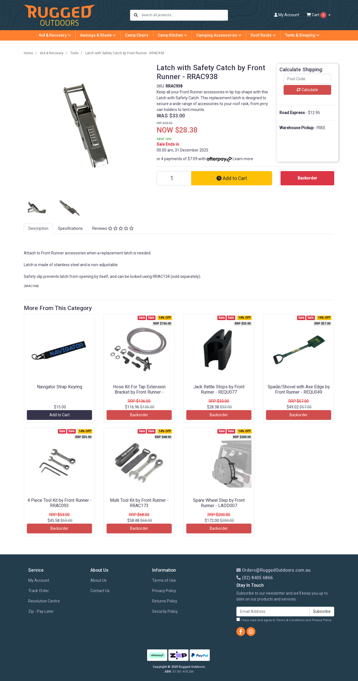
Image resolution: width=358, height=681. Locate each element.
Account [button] (286, 15)
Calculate (307, 90)
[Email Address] (273, 611)
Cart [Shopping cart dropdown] (317, 15)
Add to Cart (231, 178)
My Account (38, 580)
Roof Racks (263, 35)
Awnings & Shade (98, 35)
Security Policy (165, 611)
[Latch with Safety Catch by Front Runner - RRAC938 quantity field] (174, 178)
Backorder (139, 415)
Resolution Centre (44, 601)
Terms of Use (164, 580)
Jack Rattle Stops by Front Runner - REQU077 (218, 389)
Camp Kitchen (172, 35)
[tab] (38, 228)
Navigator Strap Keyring (59, 386)
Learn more (243, 159)
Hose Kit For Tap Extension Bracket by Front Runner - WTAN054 (139, 392)
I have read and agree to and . (284, 620)
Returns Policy (164, 601)
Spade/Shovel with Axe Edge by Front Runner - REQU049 (299, 389)
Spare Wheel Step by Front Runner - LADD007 (219, 503)
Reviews (113, 228)
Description (38, 228)
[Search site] (136, 15)
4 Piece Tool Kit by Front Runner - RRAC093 (59, 503)
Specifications (70, 228)
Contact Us (100, 590)
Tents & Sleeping (302, 35)
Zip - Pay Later (41, 611)
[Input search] (184, 15)
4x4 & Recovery (55, 35)
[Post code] (307, 79)
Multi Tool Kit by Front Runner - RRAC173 (139, 503)
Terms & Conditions (290, 620)
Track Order (38, 590)
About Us (98, 580)
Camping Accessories (218, 35)
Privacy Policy (164, 590)
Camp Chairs (137, 35)
